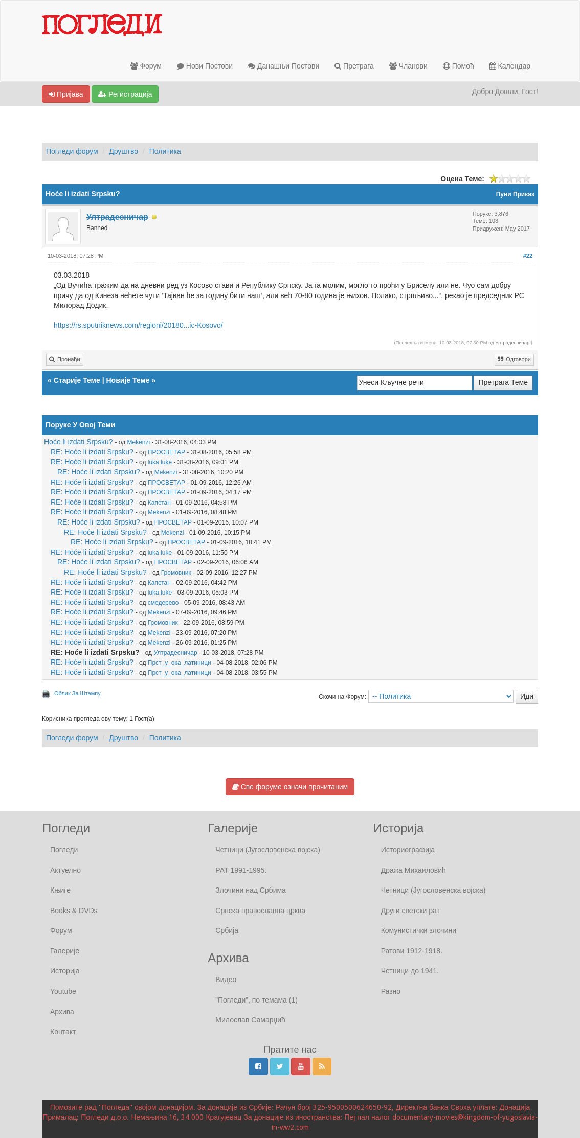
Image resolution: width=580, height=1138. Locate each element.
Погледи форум (72, 151)
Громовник (176, 572)
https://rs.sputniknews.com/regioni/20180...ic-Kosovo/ (138, 325)
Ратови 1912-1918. (411, 951)
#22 (527, 256)
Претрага (354, 66)
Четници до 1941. (410, 971)
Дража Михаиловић (413, 870)
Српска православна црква (260, 910)
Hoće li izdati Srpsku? (78, 442)
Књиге (60, 890)
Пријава (66, 94)
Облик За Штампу (77, 693)
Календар (509, 66)
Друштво (123, 151)
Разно (390, 991)
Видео (225, 979)
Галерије (64, 951)
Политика (165, 151)
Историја (65, 971)
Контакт (63, 1032)
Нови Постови (205, 66)
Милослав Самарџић (250, 1020)
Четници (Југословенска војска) (267, 850)
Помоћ (458, 66)
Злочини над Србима (250, 890)
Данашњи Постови (283, 66)
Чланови (408, 66)
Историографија (408, 850)
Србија (226, 930)
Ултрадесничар (512, 342)
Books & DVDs (74, 910)
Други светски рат (410, 910)
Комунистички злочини (418, 930)
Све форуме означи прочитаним (290, 787)
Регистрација (125, 94)
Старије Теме (77, 380)
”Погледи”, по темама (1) (256, 1000)
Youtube (63, 991)
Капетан (159, 502)
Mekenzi (138, 442)
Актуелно (65, 870)
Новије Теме (127, 380)
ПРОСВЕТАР (166, 452)
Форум (146, 66)
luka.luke (160, 462)
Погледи (64, 850)
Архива (62, 1012)
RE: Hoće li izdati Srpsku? (92, 452)
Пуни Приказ (515, 194)
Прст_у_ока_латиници (179, 662)
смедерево (163, 602)
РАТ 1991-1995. (240, 870)
